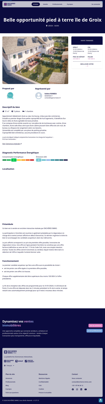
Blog (7, 385)
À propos (70, 4)
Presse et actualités (45, 393)
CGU (40, 385)
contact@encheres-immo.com (82, 382)
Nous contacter (77, 378)
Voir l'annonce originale (11, 144)
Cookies (41, 389)
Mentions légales (44, 378)
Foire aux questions (12, 393)
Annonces (9, 378)
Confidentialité (43, 382)
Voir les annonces (95, 325)
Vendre (45, 4)
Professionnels (57, 4)
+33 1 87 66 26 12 (77, 385)
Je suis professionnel (95, 331)
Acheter (35, 4)
